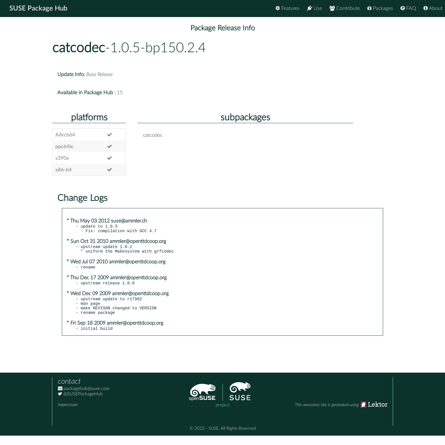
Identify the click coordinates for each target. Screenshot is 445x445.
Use (314, 8)
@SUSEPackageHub (80, 403)
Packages (380, 8)
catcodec (78, 48)
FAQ (408, 8)
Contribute (344, 8)
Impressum (67, 414)
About (432, 8)
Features (288, 8)
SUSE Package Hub (38, 8)
